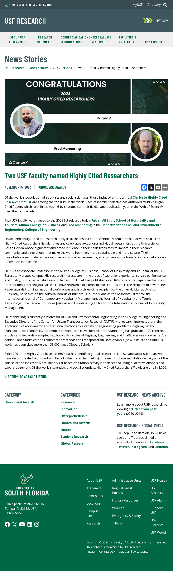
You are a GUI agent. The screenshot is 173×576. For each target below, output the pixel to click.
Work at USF (121, 508)
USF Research (25, 21)
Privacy (91, 551)
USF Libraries (157, 522)
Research (68, 402)
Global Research (73, 443)
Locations (94, 503)
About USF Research (15, 39)
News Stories (39, 68)
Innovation (69, 409)
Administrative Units (126, 480)
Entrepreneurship (74, 416)
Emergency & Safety (126, 516)
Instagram (139, 447)
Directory (154, 4)
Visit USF (124, 551)
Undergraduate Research (99, 39)
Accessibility (140, 551)
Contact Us (154, 42)
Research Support (42, 39)
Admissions (95, 496)
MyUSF (137, 4)
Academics (94, 488)
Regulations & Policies (122, 490)
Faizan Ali (98, 220)
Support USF (157, 510)
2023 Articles (62, 68)
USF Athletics (157, 490)
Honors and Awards (51, 187)
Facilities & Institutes (126, 39)
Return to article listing (26, 376)
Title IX (117, 523)
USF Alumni (159, 500)
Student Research (74, 436)
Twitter (123, 447)
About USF (94, 480)
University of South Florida (28, 4)
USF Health (159, 480)
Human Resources (125, 500)
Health (66, 430)
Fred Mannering (79, 225)
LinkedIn (161, 447)
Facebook (157, 442)
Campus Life (92, 513)
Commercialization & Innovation (72, 39)
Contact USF (107, 551)
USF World (158, 532)
